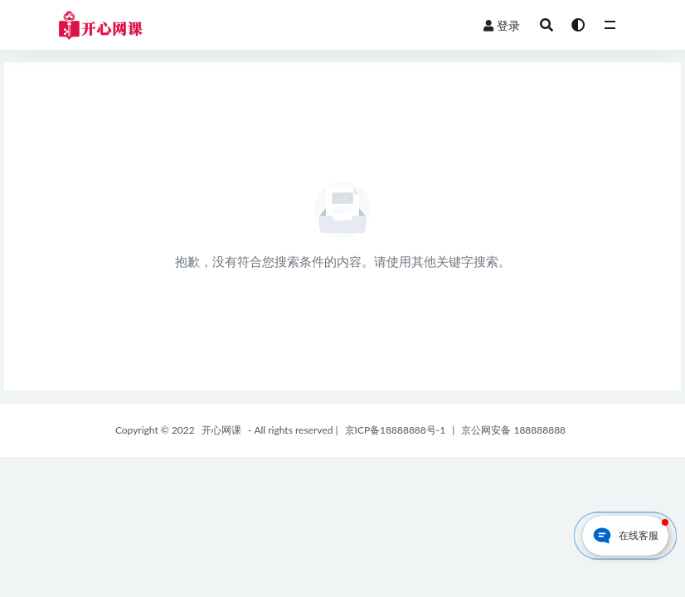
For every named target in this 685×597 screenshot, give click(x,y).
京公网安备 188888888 (513, 430)
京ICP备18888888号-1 (395, 430)
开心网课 (221, 430)
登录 (501, 25)
